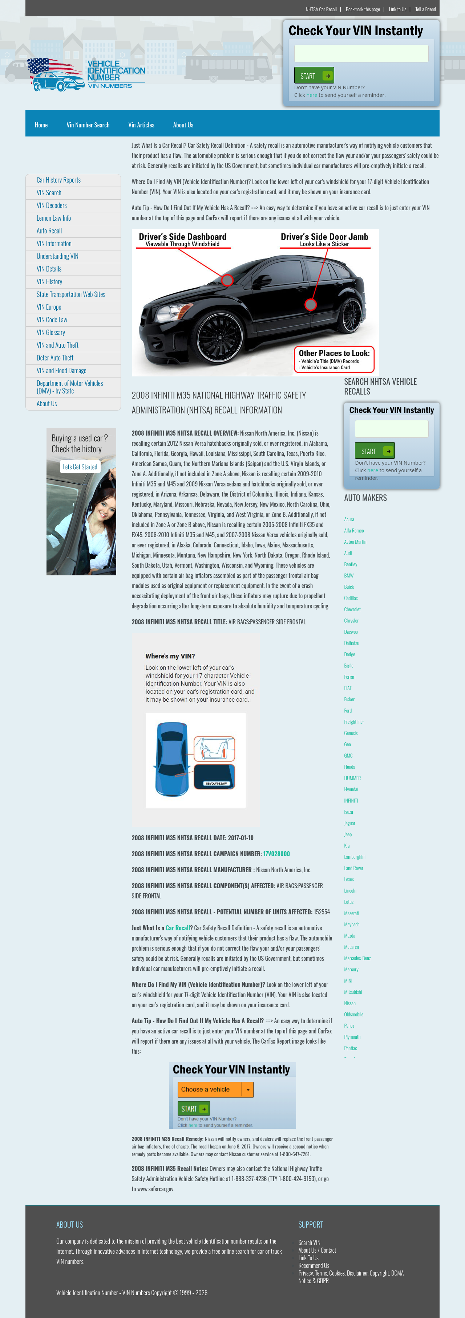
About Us (183, 124)
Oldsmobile (353, 1014)
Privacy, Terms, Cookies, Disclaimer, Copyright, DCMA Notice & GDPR (351, 1277)
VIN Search (49, 192)
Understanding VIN (57, 256)
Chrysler (351, 620)
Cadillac (351, 597)
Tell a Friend (425, 9)
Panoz (349, 1025)
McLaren (351, 946)
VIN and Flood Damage (61, 370)
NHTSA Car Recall (321, 9)
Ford (348, 710)
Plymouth (352, 1036)
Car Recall (178, 927)
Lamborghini (354, 856)
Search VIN (309, 1242)
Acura (349, 519)
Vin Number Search (87, 124)
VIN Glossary (51, 332)
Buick (349, 586)
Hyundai (351, 789)
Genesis (350, 732)
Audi (348, 552)
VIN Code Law (52, 319)
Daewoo (350, 631)
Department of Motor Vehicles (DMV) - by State (70, 386)
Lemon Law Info (54, 218)
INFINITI (351, 800)
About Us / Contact (317, 1250)
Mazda (349, 935)
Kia (346, 845)
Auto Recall (49, 230)
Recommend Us (314, 1265)
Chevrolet (352, 609)
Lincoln (350, 890)
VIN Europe (49, 306)
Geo (347, 744)
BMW (348, 575)
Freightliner (354, 721)
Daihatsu (351, 642)
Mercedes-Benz (357, 958)
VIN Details (49, 268)
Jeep (348, 834)
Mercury (351, 969)
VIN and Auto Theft (57, 345)
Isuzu (348, 811)
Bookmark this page (363, 9)
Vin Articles (141, 124)
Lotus (348, 901)
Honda (349, 766)
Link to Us (397, 9)
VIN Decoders (52, 205)
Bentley (350, 564)
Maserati (351, 913)
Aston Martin (355, 541)
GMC (348, 755)
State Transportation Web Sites (71, 294)
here (312, 94)
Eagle (348, 665)
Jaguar (349, 823)
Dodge (349, 654)
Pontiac (350, 1048)
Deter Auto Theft (55, 357)
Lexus (349, 879)
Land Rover (353, 868)
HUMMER (352, 778)
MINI (348, 980)
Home (42, 124)
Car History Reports (59, 179)
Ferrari (349, 676)
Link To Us (309, 1257)
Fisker (349, 699)
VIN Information (54, 243)
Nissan (349, 1003)
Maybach (351, 924)
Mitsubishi (353, 991)
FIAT (347, 687)
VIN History (49, 281)
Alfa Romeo (354, 530)
